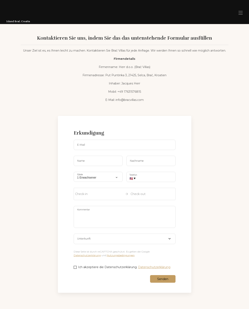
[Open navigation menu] (241, 12)
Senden (162, 279)
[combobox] (125, 239)
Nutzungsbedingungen (121, 255)
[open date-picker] (125, 194)
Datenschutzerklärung (87, 255)
